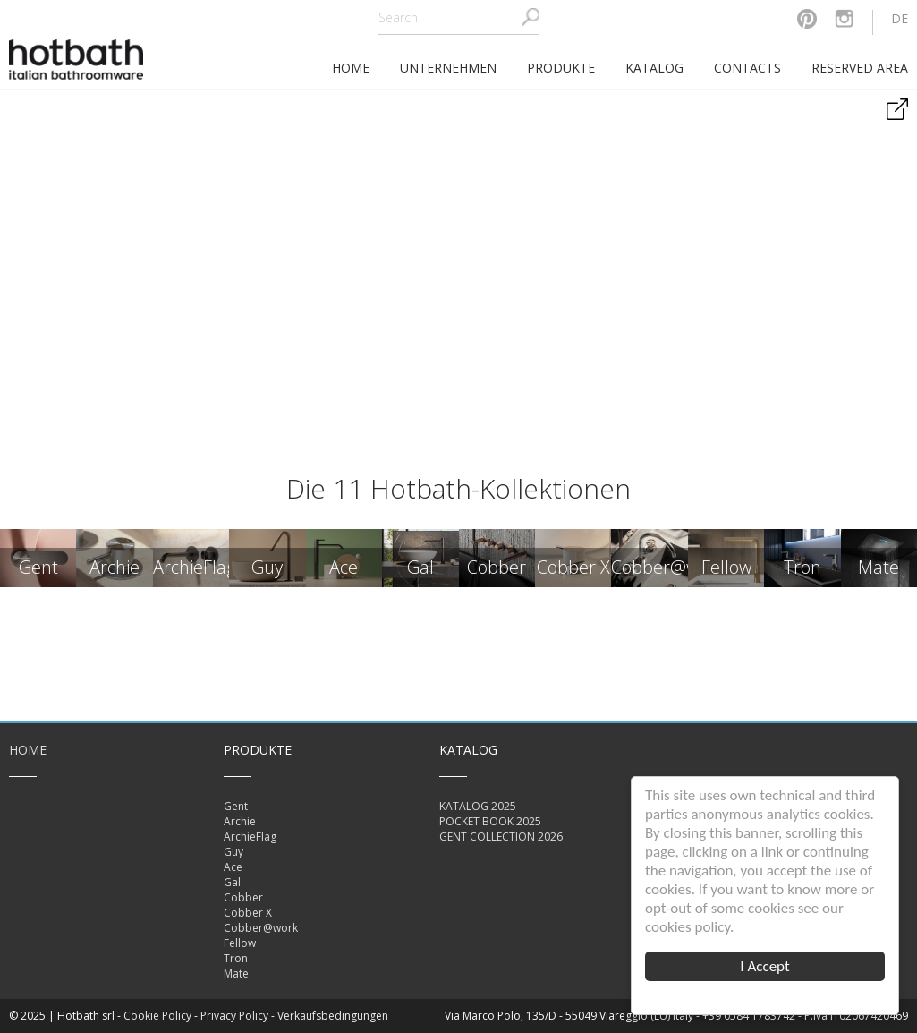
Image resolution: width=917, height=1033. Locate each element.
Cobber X (248, 912)
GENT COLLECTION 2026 (501, 836)
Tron (236, 958)
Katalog (654, 67)
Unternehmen (448, 67)
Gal (232, 882)
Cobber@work (261, 927)
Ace (233, 867)
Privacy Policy (234, 1015)
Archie (240, 821)
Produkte (561, 67)
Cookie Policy (157, 1015)
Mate (236, 973)
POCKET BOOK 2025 (490, 821)
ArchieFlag (250, 836)
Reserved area (859, 67)
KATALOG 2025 (477, 806)
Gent (236, 806)
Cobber (243, 897)
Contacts (747, 67)
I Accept (764, 966)
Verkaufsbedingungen (332, 1015)
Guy (233, 851)
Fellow (240, 943)
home (350, 67)
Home (28, 749)
